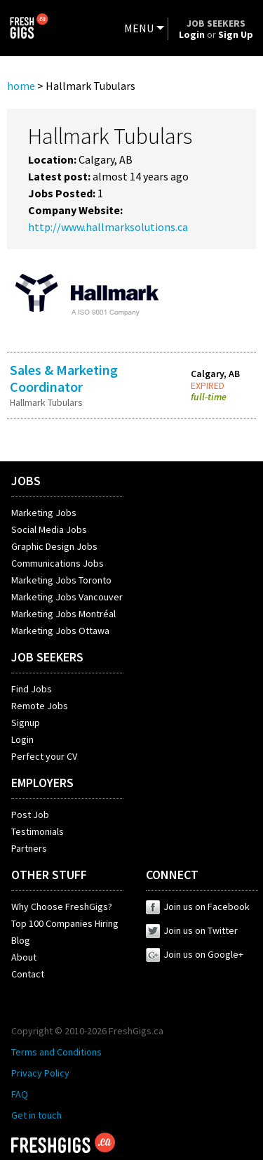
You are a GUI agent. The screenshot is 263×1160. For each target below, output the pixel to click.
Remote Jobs (39, 705)
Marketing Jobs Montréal (63, 613)
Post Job (30, 814)
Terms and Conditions (56, 1052)
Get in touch (36, 1115)
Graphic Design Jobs (54, 546)
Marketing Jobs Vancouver (67, 597)
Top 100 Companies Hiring (65, 923)
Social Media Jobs (49, 529)
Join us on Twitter (192, 930)
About (23, 957)
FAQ (19, 1094)
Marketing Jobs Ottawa (60, 630)
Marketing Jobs (43, 512)
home (21, 86)
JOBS (26, 481)
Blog (20, 940)
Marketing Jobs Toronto (61, 580)
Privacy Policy (40, 1073)
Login (22, 739)
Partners (29, 848)
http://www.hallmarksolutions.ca (108, 227)
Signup (25, 722)
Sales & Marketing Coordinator (64, 378)
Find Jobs (31, 689)
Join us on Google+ (194, 954)
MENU (139, 28)
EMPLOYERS (42, 783)
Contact (27, 974)
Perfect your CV (44, 756)
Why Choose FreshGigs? (61, 906)
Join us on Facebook (198, 906)
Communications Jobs (57, 563)
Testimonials (37, 831)
